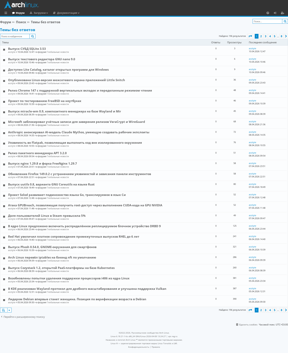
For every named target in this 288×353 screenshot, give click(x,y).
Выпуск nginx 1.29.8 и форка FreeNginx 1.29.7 (42, 163)
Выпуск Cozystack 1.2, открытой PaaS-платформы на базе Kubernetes (61, 268)
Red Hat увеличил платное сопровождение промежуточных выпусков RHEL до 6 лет (73, 236)
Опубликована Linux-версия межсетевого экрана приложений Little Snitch (66, 80)
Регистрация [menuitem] (283, 13)
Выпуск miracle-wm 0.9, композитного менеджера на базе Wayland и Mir (64, 111)
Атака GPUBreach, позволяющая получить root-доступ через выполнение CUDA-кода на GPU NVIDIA (85, 205)
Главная (17, 13)
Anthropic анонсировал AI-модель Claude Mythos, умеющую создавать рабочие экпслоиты (78, 132)
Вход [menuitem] (276, 13)
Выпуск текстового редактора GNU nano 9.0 (41, 59)
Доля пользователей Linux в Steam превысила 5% (47, 216)
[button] (250, 36)
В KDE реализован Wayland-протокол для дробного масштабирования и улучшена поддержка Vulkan (87, 289)
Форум (36, 13)
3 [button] (265, 36)
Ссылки (6, 13)
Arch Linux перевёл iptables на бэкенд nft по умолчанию (52, 257)
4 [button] (270, 36)
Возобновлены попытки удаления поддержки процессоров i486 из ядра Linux (69, 278)
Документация (83, 13)
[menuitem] (268, 13)
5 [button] (274, 36)
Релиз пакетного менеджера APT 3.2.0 (37, 153)
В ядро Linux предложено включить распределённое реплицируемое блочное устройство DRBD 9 (84, 226)
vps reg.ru (172, 336)
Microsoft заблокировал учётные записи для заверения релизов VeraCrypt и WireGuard (76, 122)
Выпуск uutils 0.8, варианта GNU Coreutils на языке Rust (51, 184)
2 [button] (261, 36)
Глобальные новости (58, 51)
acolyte (11, 51)
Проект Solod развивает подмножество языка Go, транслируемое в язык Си (67, 195)
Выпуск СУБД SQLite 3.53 (27, 49)
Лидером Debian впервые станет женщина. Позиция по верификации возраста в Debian (77, 299)
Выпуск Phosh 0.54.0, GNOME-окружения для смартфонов (52, 247)
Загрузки (56, 13)
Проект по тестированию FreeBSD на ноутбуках (44, 101)
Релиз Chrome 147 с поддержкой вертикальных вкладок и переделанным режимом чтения (80, 90)
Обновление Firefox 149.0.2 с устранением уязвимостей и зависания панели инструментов (79, 174)
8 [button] (281, 36)
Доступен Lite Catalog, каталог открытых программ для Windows (58, 69)
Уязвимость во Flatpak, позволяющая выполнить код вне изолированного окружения (75, 143)
